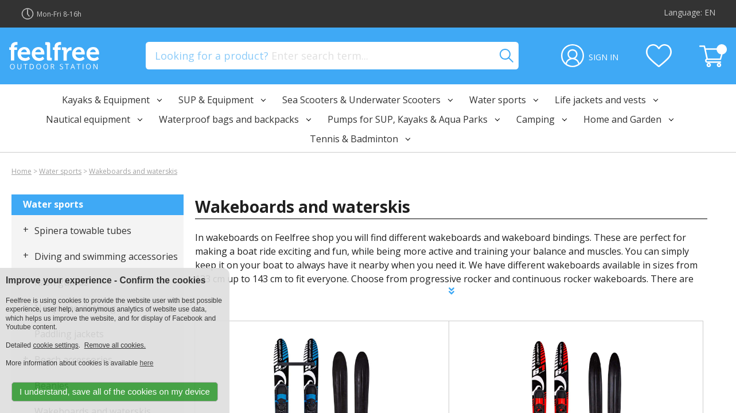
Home (21, 171)
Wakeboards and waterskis (133, 171)
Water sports (60, 171)
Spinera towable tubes (82, 230)
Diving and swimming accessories (106, 256)
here (146, 363)
